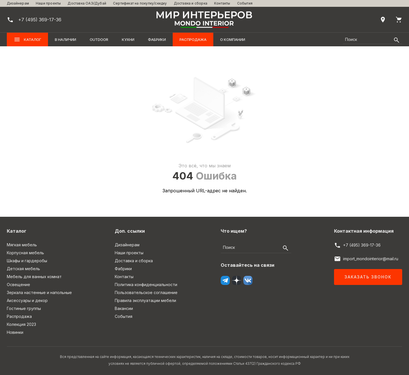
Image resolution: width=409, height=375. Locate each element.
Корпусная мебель (25, 252)
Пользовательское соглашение (146, 292)
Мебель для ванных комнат (34, 276)
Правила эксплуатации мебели (145, 300)
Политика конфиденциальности (146, 284)
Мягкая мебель (22, 244)
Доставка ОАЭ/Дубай (87, 3)
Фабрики (157, 39)
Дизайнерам (18, 3)
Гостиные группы (24, 308)
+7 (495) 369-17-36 (362, 245)
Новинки (15, 332)
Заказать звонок (368, 276)
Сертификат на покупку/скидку (140, 3)
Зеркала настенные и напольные (39, 292)
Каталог (27, 39)
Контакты (222, 3)
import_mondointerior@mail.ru (370, 258)
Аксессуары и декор (27, 300)
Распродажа (193, 39)
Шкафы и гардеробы (27, 260)
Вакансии (124, 308)
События (245, 3)
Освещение (18, 284)
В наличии (65, 39)
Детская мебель (23, 268)
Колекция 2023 (21, 324)
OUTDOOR (99, 39)
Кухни (128, 39)
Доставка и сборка (190, 3)
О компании (232, 39)
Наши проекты (48, 3)
